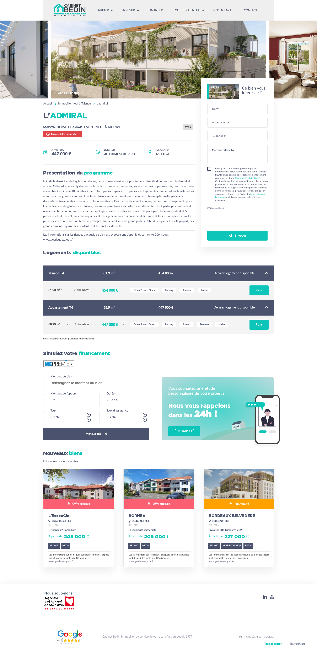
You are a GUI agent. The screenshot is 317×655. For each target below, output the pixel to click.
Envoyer (237, 235)
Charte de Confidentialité (247, 178)
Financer (156, 10)
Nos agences (223, 10)
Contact (250, 10)
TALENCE (162, 154)
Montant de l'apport (63, 393)
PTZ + (188, 127)
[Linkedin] (265, 597)
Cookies (269, 637)
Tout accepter (272, 644)
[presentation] (238, 221)
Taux (53, 410)
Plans (259, 290)
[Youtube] (272, 597)
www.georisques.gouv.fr (58, 239)
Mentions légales (250, 637)
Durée (110, 393)
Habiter (103, 10)
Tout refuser (297, 644)
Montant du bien (61, 376)
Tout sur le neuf (186, 10)
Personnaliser (285, 649)
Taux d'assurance (117, 410)
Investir (128, 10)
